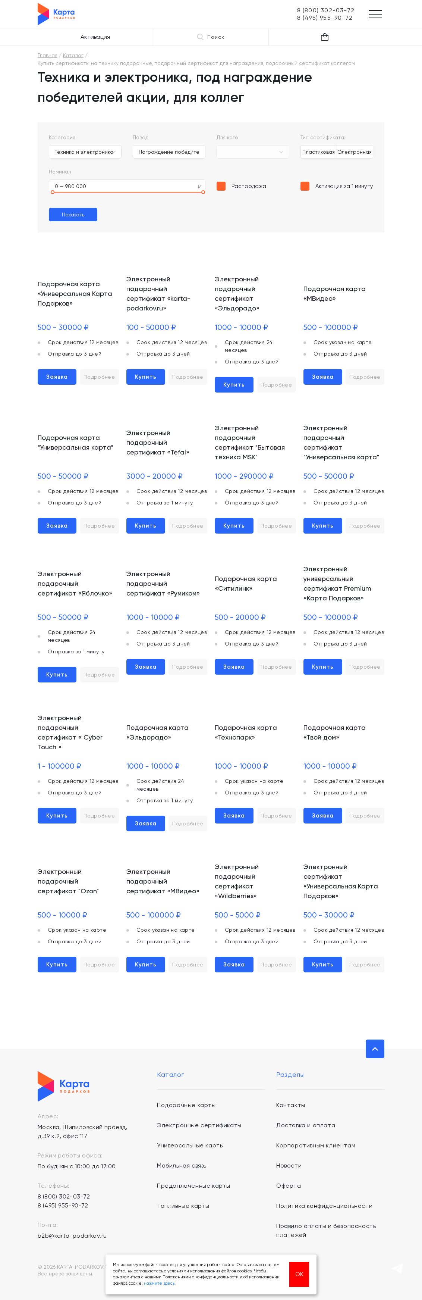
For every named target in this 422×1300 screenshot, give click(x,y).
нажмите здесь (159, 1283)
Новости (289, 1165)
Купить (146, 377)
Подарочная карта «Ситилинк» (246, 583)
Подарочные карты (186, 1105)
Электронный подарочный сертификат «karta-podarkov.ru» (158, 293)
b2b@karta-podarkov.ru (72, 1235)
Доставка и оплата (305, 1125)
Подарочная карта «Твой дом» (334, 732)
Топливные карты (183, 1205)
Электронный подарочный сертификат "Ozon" (68, 881)
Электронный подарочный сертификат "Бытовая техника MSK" (250, 442)
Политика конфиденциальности (324, 1205)
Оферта (288, 1185)
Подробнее (99, 377)
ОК (299, 1274)
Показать (73, 215)
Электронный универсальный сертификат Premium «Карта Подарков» (337, 583)
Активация (95, 36)
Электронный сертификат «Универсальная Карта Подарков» (340, 881)
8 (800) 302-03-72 (64, 1196)
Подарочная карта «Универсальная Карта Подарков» (75, 293)
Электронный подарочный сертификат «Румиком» (163, 583)
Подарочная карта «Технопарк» (246, 732)
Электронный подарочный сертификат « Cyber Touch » (70, 732)
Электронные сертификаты (199, 1125)
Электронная (355, 152)
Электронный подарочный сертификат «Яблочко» (75, 583)
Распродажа (249, 186)
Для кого (227, 137)
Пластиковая (318, 152)
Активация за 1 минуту (344, 186)
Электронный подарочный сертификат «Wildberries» (237, 881)
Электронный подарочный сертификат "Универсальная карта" (341, 442)
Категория (62, 137)
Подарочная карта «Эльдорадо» (157, 732)
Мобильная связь (182, 1165)
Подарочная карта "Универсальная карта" (75, 442)
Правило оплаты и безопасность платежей (326, 1230)
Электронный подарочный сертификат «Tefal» (157, 442)
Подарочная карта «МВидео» (334, 293)
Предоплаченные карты (193, 1185)
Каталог (73, 55)
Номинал (60, 172)
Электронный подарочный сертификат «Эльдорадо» (237, 293)
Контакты (290, 1105)
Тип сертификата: (322, 137)
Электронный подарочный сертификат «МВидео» (162, 881)
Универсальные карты (190, 1145)
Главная (47, 55)
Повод (140, 137)
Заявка (57, 377)
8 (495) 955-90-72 (63, 1205)
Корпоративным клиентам (315, 1145)
